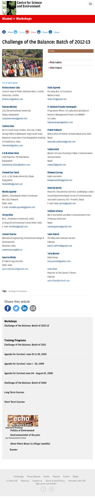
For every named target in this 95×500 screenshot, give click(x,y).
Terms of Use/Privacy (55, 481)
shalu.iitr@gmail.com (56, 99)
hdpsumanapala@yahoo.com (60, 122)
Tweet (19, 32)
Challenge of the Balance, (18, 291)
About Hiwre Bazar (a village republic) (30, 443)
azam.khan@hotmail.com (58, 280)
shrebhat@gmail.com (18, 226)
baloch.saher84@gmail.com (59, 245)
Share (7, 32)
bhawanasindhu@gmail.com (59, 180)
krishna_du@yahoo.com (12, 99)
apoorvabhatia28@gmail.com (15, 269)
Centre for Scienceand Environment (29, 4)
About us (25, 481)
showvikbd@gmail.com (12, 184)
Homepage (19, 476)
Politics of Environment (22, 430)
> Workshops (22, 19)
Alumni (7, 19)
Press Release (33, 476)
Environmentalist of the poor (25, 435)
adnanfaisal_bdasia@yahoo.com (16, 164)
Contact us (37, 481)
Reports (56, 476)
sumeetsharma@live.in (12, 249)
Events (66, 476)
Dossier (13, 449)
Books (46, 476)
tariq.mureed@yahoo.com (59, 261)
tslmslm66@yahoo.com (12, 145)
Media (75, 476)
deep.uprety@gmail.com (65, 203)
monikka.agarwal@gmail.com (22, 207)
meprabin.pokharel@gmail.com (61, 141)
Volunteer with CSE (77, 481)
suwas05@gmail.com (56, 164)
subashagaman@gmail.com (59, 226)
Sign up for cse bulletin (46, 484)
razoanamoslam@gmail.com (14, 118)
